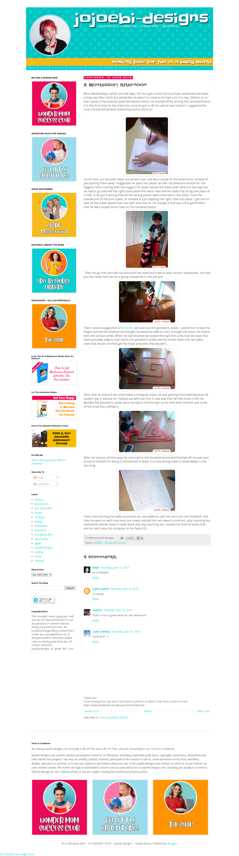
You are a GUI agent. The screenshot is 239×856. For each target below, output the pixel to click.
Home (148, 711)
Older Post (203, 711)
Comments (42, 484)
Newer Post (92, 711)
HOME (43, 68)
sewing (39, 552)
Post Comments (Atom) (114, 717)
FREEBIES (108, 68)
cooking (39, 517)
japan (38, 543)
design (38, 521)
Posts (38, 477)
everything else (43, 534)
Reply (95, 577)
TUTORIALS (57, 68)
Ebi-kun (39, 499)
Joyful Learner (100, 589)
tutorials (39, 560)
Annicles (127, 328)
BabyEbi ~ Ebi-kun (103, 542)
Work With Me (127, 68)
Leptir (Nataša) (101, 631)
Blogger (172, 843)
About (32, 68)
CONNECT (93, 68)
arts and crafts (43, 508)
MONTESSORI (76, 68)
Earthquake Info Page (156, 68)
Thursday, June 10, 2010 (114, 567)
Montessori (120, 542)
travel (38, 556)
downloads (41, 525)
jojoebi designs (44, 547)
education (40, 530)
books (38, 512)
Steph (95, 567)
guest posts (42, 539)
